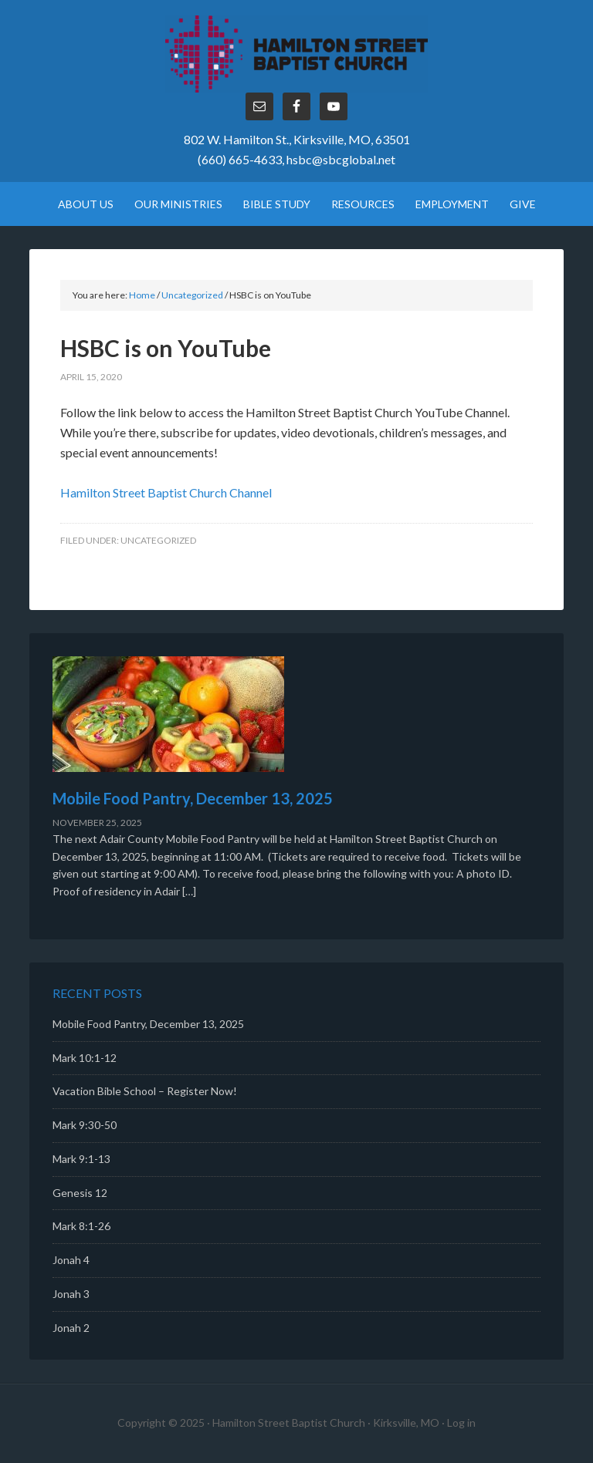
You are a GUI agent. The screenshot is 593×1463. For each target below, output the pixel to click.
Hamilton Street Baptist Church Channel (166, 492)
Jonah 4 (71, 1259)
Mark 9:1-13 (81, 1158)
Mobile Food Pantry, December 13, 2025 (193, 798)
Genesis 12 (80, 1192)
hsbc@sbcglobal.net (340, 159)
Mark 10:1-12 (85, 1057)
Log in (461, 1422)
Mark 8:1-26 (81, 1225)
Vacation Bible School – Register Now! (145, 1090)
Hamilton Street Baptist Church (296, 54)
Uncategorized (158, 540)
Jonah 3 (71, 1293)
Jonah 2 (71, 1327)
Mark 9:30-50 (85, 1124)
